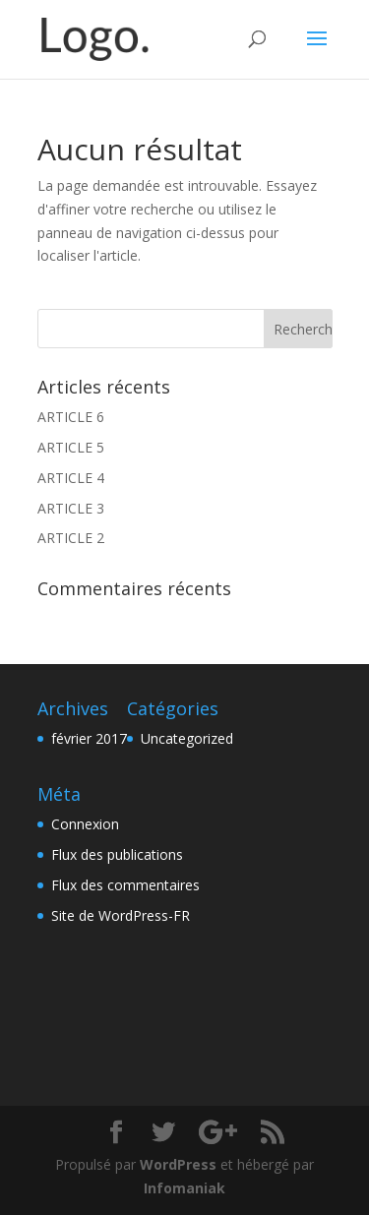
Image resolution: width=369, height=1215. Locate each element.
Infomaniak (184, 1188)
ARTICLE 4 (70, 477)
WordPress (178, 1164)
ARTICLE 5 (70, 447)
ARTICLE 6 (70, 416)
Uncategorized (187, 738)
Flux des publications (117, 854)
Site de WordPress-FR (120, 915)
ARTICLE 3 (70, 508)
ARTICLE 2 (70, 537)
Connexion (85, 824)
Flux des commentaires (125, 885)
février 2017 (89, 738)
